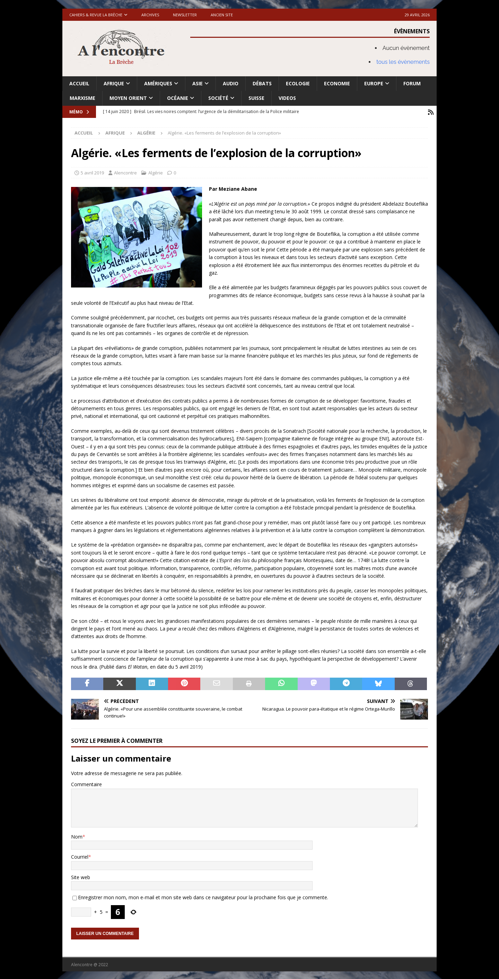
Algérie (155, 172)
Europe (373, 83)
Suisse (256, 98)
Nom (76, 836)
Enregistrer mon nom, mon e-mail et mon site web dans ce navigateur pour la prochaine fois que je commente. (203, 896)
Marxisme (82, 98)
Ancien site (222, 14)
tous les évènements (403, 62)
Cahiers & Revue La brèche (95, 14)
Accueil (79, 83)
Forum (412, 83)
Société (218, 98)
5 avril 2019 (92, 172)
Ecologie (298, 83)
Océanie (177, 98)
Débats (262, 83)
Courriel (79, 856)
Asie (197, 83)
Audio (230, 83)
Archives (150, 14)
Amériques (158, 83)
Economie (337, 83)
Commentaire (86, 783)
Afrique (114, 83)
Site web (80, 876)
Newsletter (185, 14)
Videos (287, 98)
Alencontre (125, 172)
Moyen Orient (128, 98)
